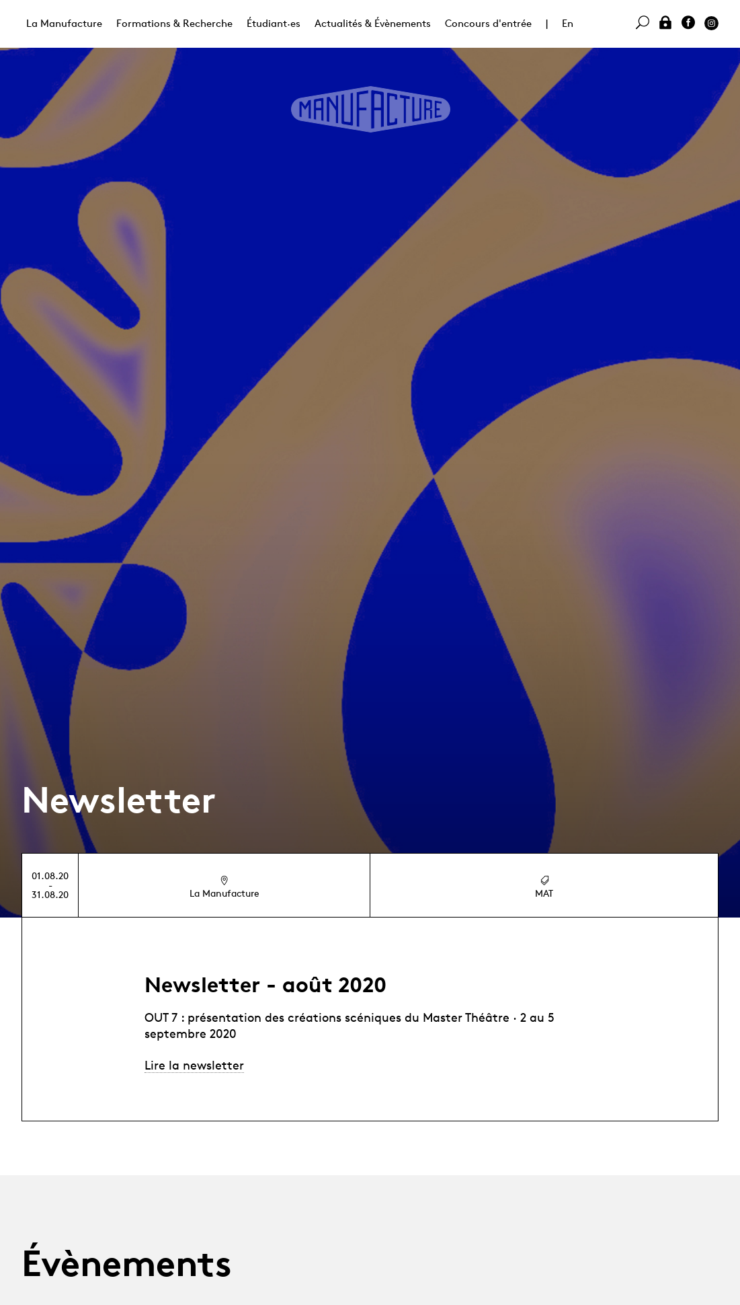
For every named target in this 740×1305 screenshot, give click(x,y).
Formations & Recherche (174, 23)
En (567, 23)
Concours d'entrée (488, 23)
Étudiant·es (273, 23)
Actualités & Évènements (373, 23)
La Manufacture (64, 23)
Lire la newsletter (194, 1064)
